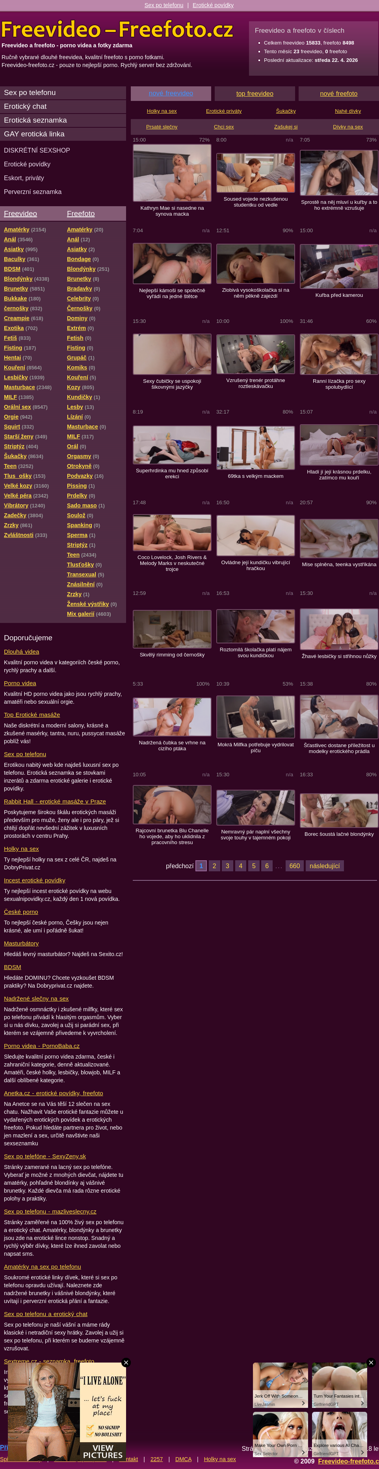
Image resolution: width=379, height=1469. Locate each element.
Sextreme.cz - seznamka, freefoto (49, 1361)
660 (295, 865)
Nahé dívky (348, 111)
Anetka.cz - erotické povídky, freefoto (53, 1093)
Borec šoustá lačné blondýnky (339, 834)
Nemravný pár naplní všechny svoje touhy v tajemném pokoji (255, 835)
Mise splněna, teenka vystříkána (339, 564)
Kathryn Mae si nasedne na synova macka (172, 211)
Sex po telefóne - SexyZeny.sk (45, 1156)
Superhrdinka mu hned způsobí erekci (172, 473)
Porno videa (20, 683)
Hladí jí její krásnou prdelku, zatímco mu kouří (339, 475)
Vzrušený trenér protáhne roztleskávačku (255, 383)
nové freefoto (339, 93)
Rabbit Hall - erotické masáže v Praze (55, 801)
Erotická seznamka (35, 120)
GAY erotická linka (34, 134)
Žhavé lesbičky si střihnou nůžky (339, 656)
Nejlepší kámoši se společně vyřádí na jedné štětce (172, 293)
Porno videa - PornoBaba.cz (42, 1045)
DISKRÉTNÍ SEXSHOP (37, 150)
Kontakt (128, 1459)
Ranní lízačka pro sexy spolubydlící (339, 384)
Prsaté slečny (161, 127)
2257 (156, 1459)
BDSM (12, 967)
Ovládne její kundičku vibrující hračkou (255, 565)
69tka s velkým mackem (255, 476)
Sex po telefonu (164, 5)
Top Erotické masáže (32, 714)
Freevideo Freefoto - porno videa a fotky (117, 29)
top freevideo (254, 93)
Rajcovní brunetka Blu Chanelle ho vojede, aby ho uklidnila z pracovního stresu (172, 836)
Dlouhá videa (21, 651)
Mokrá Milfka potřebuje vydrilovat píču (255, 747)
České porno (21, 911)
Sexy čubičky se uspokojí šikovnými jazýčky (172, 384)
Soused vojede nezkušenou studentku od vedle (256, 202)
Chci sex (224, 127)
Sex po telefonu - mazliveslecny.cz (50, 1211)
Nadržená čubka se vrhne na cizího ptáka (172, 745)
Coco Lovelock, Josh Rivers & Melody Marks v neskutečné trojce (172, 563)
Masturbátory (21, 943)
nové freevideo (171, 93)
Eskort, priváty (24, 177)
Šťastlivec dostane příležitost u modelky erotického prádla (339, 748)
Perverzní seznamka (33, 191)
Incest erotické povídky (34, 880)
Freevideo (20, 213)
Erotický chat (25, 106)
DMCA (183, 1459)
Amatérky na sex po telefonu (42, 1266)
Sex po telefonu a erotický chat (45, 1314)
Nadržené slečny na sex (36, 998)
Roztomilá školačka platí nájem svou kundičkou (256, 652)
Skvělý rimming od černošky (172, 655)
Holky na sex (21, 848)
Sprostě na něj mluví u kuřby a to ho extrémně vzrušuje (339, 205)
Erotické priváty (224, 111)
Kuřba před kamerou (339, 295)
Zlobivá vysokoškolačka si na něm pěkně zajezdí (256, 293)
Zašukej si (286, 127)
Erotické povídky (213, 5)
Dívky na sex (348, 127)
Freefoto (81, 213)
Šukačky (286, 111)
